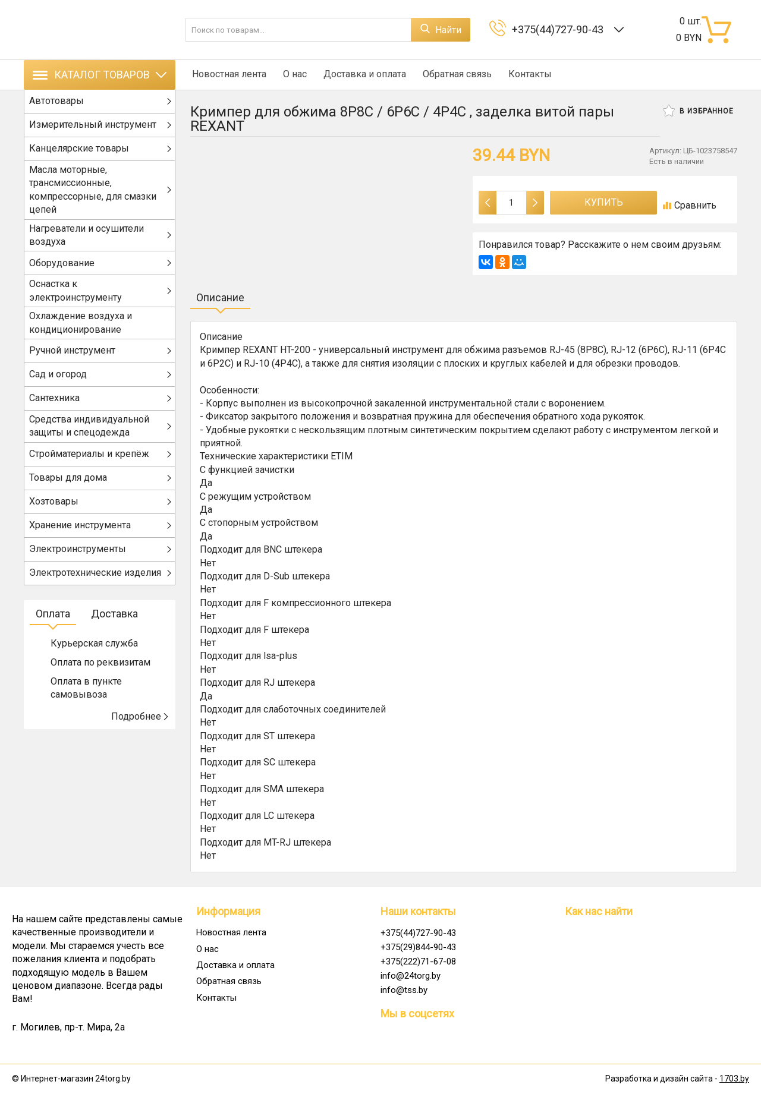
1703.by (734, 1078)
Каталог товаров (99, 74)
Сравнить (689, 205)
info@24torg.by (410, 975)
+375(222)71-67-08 (418, 961)
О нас (291, 74)
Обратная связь (450, 74)
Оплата (53, 619)
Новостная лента (227, 74)
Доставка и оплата (359, 74)
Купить (603, 202)
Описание (220, 297)
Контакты (521, 74)
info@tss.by (403, 990)
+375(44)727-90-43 (560, 29)
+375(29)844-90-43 (418, 947)
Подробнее (140, 722)
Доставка (114, 619)
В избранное (698, 110)
